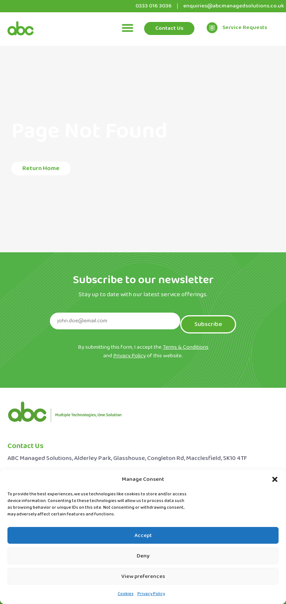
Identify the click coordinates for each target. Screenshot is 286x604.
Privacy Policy (151, 594)
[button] (275, 479)
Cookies (126, 594)
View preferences (143, 576)
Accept (143, 535)
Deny (143, 556)
